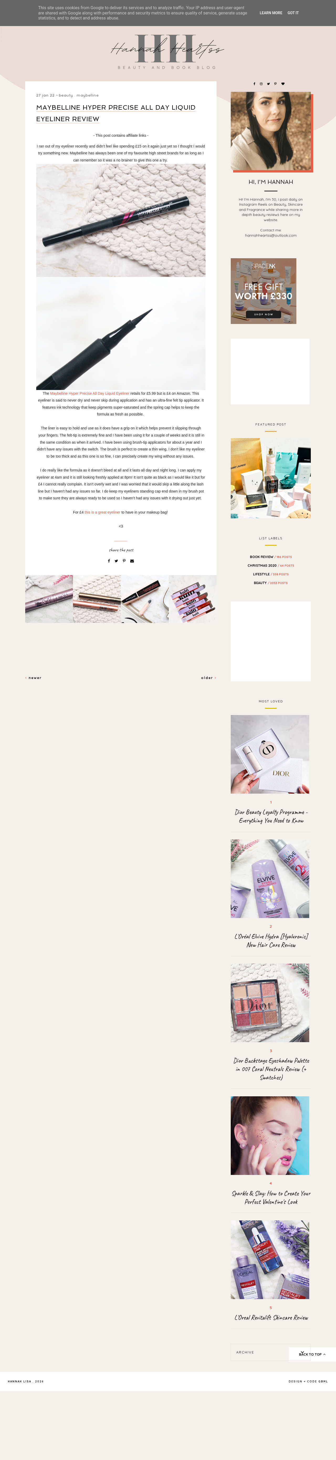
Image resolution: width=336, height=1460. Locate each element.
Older (209, 678)
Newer (33, 678)
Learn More (271, 13)
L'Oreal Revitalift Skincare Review (271, 1317)
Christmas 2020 (271, 565)
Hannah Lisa (19, 1381)
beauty (66, 95)
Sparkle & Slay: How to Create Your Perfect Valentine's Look (270, 1197)
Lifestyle (271, 574)
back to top (312, 1354)
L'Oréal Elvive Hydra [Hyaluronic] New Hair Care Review (271, 940)
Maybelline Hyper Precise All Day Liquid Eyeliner (89, 393)
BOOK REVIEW (271, 557)
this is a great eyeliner (102, 512)
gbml (323, 1381)
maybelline (87, 95)
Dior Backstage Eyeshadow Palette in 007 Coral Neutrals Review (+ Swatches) (271, 1069)
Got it (293, 13)
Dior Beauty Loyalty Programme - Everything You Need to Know (270, 816)
